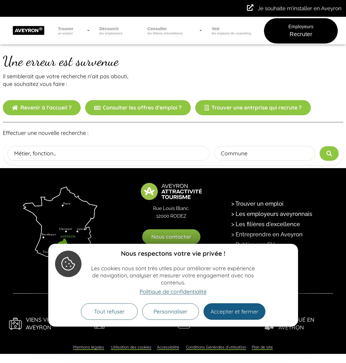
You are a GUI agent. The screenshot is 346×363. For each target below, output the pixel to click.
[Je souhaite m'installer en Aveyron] (250, 8)
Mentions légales (88, 347)
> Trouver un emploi (257, 203)
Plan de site (262, 347)
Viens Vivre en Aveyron (47, 323)
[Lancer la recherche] (329, 153)
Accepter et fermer (234, 311)
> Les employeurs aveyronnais (271, 214)
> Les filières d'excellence (265, 224)
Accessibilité (168, 347)
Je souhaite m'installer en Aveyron (299, 8)
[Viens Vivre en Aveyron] (15, 323)
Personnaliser (170, 311)
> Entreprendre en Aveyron (267, 234)
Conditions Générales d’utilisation (216, 347)
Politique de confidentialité (173, 291)
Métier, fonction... (35, 153)
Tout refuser (109, 311)
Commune (234, 153)
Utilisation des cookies (131, 347)
